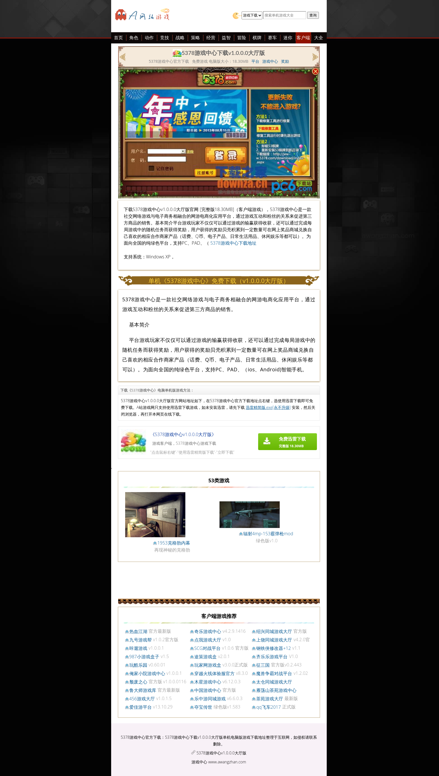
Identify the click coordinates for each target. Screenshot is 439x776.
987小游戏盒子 (144, 657)
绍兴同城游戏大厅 (274, 631)
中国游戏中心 (207, 690)
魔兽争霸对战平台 (274, 673)
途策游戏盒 (205, 657)
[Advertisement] (69, 123)
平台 (255, 61)
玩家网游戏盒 (207, 665)
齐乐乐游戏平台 (272, 657)
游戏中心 (270, 61)
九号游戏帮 (140, 640)
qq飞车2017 (268, 707)
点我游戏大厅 (207, 640)
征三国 (263, 665)
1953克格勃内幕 (173, 543)
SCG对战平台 (207, 648)
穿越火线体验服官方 (214, 673)
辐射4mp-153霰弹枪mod (268, 534)
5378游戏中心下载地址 (233, 243)
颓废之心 (138, 682)
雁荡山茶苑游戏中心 (276, 690)
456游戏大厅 (142, 699)
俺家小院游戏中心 (147, 673)
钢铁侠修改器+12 (273, 648)
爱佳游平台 (140, 707)
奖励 (285, 61)
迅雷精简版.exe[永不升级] (268, 407)
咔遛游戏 (138, 648)
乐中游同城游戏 (210, 699)
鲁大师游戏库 (142, 690)
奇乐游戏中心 (207, 631)
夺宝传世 (203, 707)
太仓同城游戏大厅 (274, 682)
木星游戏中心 (207, 682)
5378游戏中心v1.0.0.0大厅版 (221, 753)
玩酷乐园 (138, 665)
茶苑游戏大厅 (269, 699)
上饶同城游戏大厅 (274, 640)
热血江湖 (138, 631)
